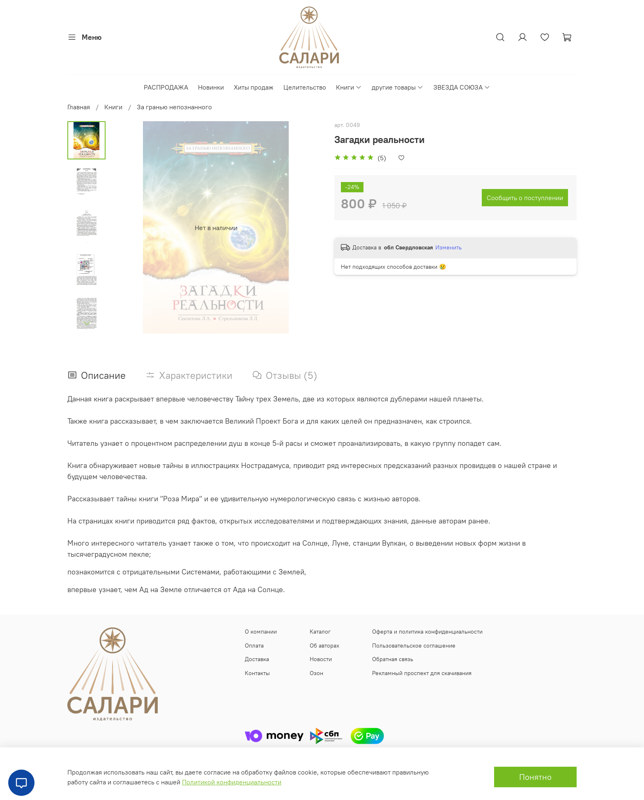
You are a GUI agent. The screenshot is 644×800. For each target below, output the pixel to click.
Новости (321, 659)
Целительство (304, 87)
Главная (78, 107)
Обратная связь (392, 659)
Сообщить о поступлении (525, 198)
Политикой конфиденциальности (231, 782)
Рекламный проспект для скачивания (422, 673)
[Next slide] (87, 323)
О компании (261, 631)
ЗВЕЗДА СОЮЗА (461, 87)
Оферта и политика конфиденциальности (427, 631)
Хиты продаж (254, 87)
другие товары (397, 87)
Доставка (257, 659)
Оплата (254, 645)
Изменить (448, 247)
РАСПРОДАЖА (166, 87)
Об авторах (324, 645)
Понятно (535, 777)
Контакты (257, 673)
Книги (349, 87)
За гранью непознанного (174, 107)
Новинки (211, 87)
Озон (316, 673)
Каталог (320, 631)
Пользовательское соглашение (413, 645)
